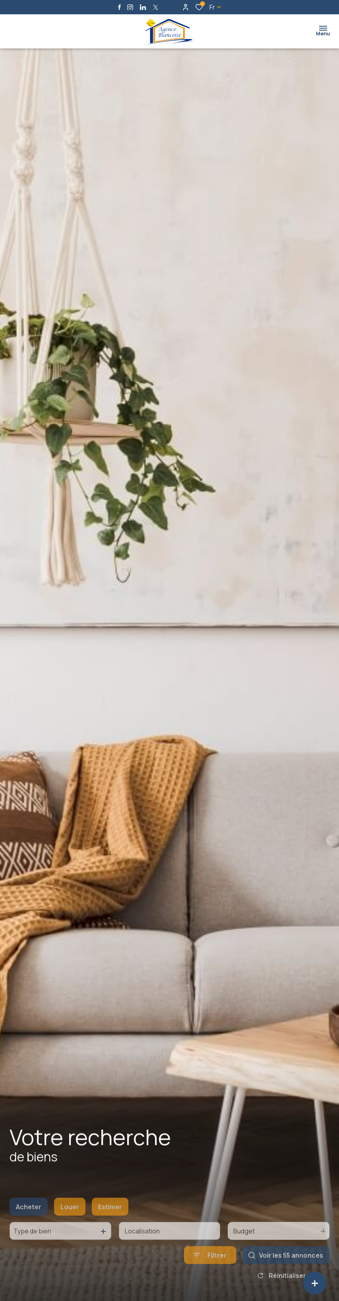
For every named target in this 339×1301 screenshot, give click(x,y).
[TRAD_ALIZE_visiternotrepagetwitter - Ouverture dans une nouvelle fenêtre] (156, 7)
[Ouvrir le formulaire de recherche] (210, 1274)
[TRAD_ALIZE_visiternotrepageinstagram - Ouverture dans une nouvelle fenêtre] (130, 7)
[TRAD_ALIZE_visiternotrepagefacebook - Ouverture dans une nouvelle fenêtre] (119, 7)
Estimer (110, 1225)
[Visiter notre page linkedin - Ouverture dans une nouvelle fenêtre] (142, 7)
